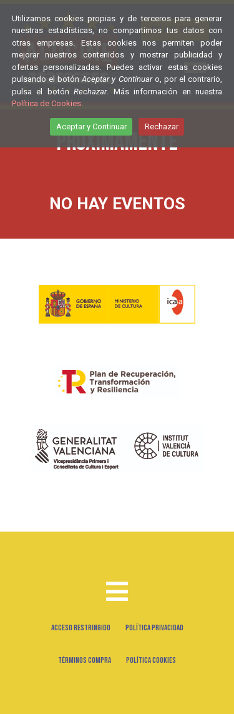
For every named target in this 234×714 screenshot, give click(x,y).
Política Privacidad (154, 628)
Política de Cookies (46, 103)
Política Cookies (151, 660)
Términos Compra (84, 660)
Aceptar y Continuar (91, 126)
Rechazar (161, 126)
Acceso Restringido (80, 628)
